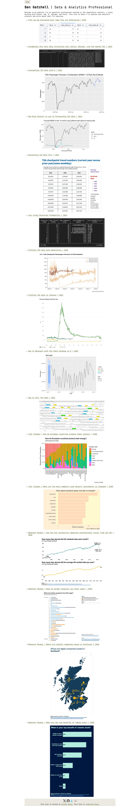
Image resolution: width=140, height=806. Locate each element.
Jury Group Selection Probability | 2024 (47, 215)
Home (27, 2)
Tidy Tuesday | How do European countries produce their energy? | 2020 (62, 434)
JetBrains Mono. (93, 804)
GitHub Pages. (67, 804)
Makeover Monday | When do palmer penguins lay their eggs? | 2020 (60, 589)
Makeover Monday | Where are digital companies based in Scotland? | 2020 (63, 644)
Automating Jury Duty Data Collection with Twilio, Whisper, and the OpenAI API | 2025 (70, 46)
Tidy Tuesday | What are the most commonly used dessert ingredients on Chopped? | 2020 (70, 486)
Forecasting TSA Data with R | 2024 (45, 70)
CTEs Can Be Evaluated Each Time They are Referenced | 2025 (57, 20)
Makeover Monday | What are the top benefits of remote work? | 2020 (61, 722)
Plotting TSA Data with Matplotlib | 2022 (48, 250)
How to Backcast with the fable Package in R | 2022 (53, 351)
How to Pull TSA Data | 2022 (41, 398)
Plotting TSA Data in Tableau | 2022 (45, 295)
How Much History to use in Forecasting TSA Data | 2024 (55, 116)
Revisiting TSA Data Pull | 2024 (43, 155)
